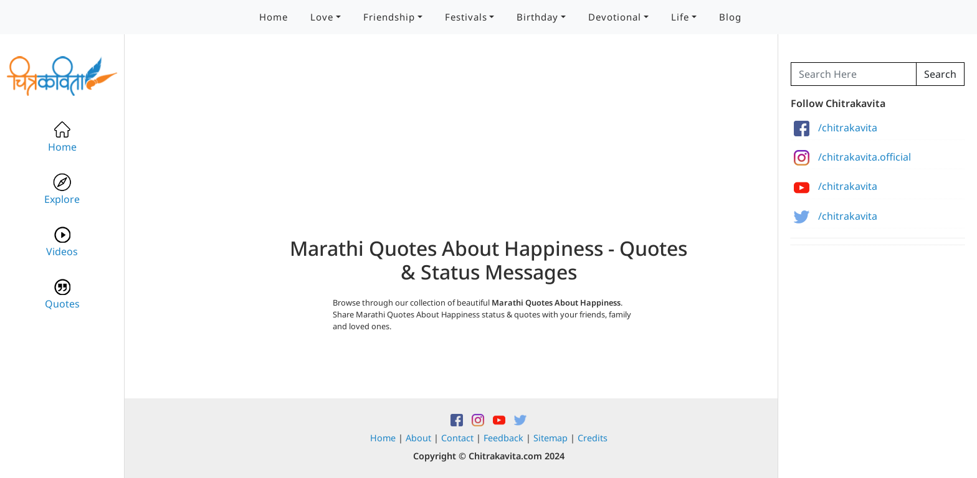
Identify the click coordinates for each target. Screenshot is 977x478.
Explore (62, 189)
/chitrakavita (835, 127)
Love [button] (321, 17)
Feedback (503, 438)
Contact (457, 438)
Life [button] (680, 17)
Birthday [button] (537, 17)
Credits (593, 438)
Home (273, 17)
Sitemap (550, 438)
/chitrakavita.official (852, 157)
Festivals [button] (466, 17)
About (418, 438)
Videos (62, 241)
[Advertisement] (488, 149)
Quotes (62, 294)
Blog (730, 17)
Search (940, 74)
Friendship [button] (389, 17)
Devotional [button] (614, 17)
